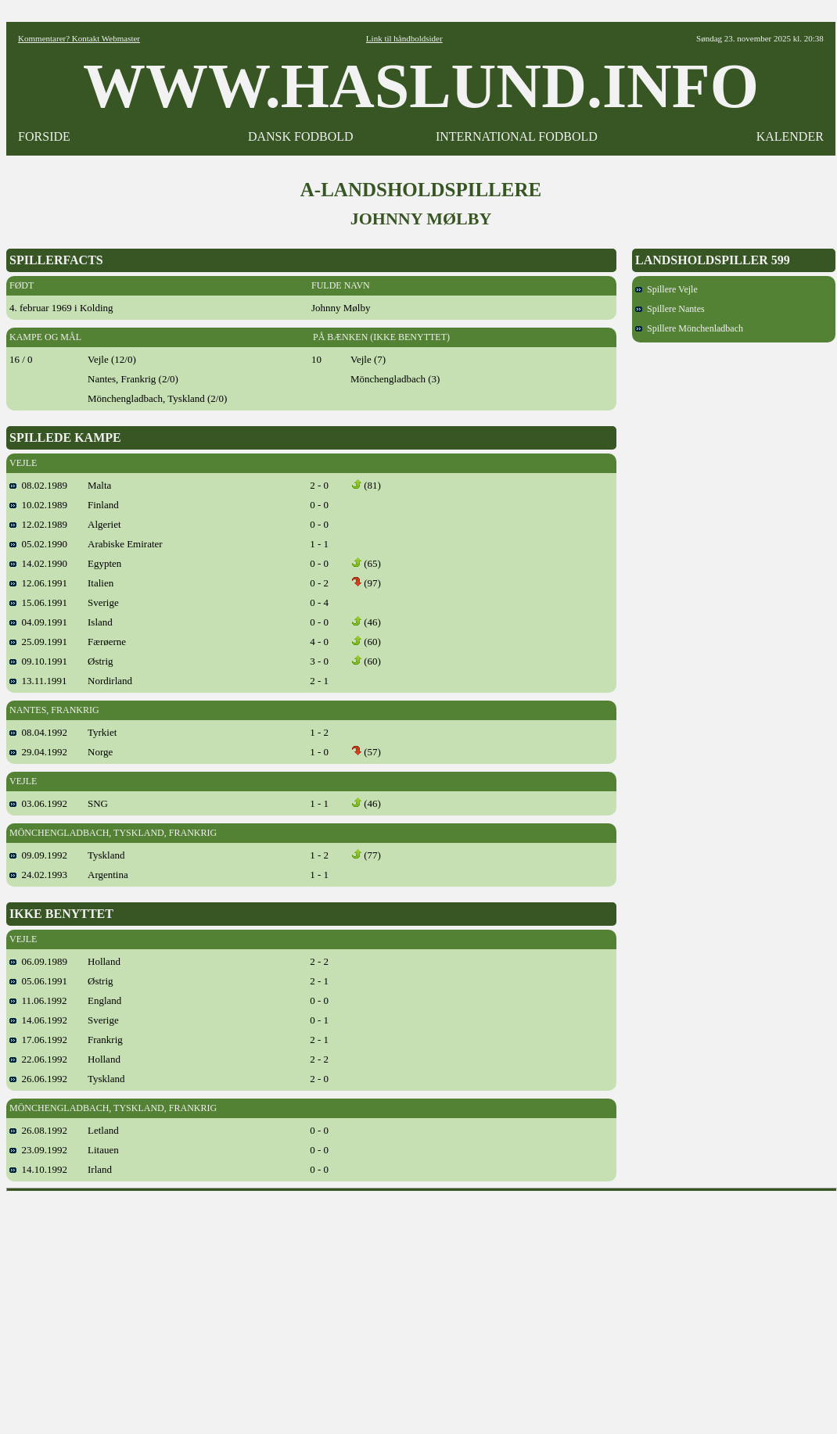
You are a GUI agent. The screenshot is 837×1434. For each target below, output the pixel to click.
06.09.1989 (38, 961)
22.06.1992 (38, 1059)
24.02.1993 (38, 874)
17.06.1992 (38, 1039)
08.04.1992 (38, 732)
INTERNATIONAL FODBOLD (517, 136)
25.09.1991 (38, 641)
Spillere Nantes (670, 308)
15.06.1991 (38, 602)
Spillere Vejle (666, 289)
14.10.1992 (38, 1169)
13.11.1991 (38, 681)
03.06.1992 (38, 803)
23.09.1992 (38, 1150)
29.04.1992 (38, 752)
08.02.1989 (38, 485)
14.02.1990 (38, 563)
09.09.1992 (38, 855)
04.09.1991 (38, 622)
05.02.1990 (38, 544)
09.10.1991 (38, 661)
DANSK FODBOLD (301, 136)
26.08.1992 (38, 1130)
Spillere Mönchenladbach (689, 328)
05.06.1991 (38, 981)
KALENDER (790, 136)
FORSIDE (44, 136)
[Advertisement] (422, 1307)
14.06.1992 (38, 1020)
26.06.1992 (38, 1078)
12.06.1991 (38, 583)
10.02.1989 (38, 505)
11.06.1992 (38, 1000)
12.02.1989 (38, 524)
